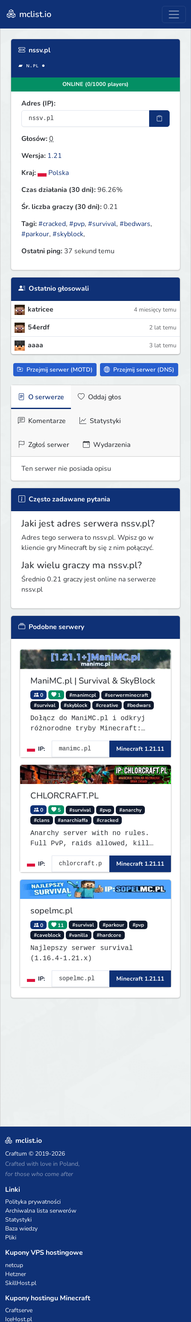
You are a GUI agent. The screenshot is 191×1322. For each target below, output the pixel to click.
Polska (53, 172)
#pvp (77, 224)
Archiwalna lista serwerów (40, 1211)
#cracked (52, 224)
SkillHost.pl (20, 1283)
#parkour (35, 234)
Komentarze (42, 421)
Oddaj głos (99, 397)
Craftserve (18, 1310)
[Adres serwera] (85, 118)
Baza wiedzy (21, 1229)
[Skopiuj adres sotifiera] (159, 118)
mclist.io (28, 14)
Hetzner (15, 1274)
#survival (102, 224)
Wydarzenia (107, 444)
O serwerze (41, 397)
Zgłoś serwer (43, 444)
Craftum (16, 1154)
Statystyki (100, 421)
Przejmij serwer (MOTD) (55, 370)
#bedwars (135, 224)
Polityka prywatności (33, 1202)
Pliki (10, 1237)
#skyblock (68, 234)
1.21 (54, 155)
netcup (14, 1265)
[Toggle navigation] (174, 14)
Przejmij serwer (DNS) (139, 370)
